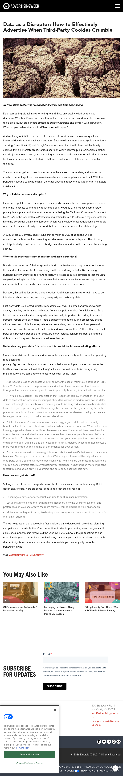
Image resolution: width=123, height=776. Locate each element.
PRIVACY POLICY (109, 771)
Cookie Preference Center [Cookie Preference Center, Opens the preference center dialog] (29, 763)
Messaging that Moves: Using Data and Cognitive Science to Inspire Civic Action (59, 610)
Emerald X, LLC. (89, 755)
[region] (29, 739)
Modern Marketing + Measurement (26, 555)
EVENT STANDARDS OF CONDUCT (91, 767)
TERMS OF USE (89, 771)
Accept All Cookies (29, 755)
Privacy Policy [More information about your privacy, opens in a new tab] (22, 748)
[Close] (55, 710)
